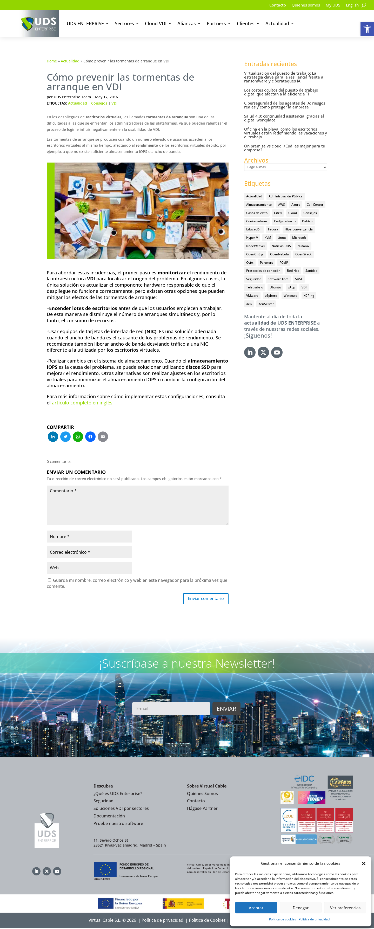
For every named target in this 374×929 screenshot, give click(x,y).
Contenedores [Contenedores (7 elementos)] (257, 221)
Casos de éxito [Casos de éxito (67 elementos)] (257, 213)
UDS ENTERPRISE (85, 23)
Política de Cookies (207, 921)
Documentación (109, 817)
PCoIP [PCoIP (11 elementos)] (283, 262)
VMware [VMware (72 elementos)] (252, 295)
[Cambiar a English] (352, 6)
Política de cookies (282, 919)
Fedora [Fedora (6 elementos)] (273, 229)
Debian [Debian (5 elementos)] (307, 221)
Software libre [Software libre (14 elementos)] (278, 279)
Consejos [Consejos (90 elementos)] (310, 213)
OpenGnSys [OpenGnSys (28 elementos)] (255, 254)
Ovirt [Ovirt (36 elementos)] (249, 262)
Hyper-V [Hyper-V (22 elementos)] (252, 237)
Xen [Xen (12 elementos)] (249, 304)
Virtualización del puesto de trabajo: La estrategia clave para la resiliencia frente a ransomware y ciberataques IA (283, 76)
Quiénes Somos (202, 794)
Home (52, 61)
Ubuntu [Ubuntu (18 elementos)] (275, 287)
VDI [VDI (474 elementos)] (304, 287)
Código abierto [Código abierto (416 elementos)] (285, 221)
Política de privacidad (314, 919)
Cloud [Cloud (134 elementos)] (292, 213)
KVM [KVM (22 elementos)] (267, 237)
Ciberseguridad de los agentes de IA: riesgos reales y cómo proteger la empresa (284, 104)
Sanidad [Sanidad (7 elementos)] (311, 270)
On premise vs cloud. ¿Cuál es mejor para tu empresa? (284, 147)
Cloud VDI (155, 23)
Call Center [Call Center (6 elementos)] (315, 204)
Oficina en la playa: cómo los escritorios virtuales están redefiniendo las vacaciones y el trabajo (285, 132)
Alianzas (186, 23)
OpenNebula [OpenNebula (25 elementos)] (279, 254)
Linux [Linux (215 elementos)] (282, 237)
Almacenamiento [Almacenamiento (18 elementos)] (259, 204)
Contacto (272, 5)
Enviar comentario (203, 599)
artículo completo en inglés (82, 402)
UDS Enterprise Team (72, 96)
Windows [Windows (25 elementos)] (290, 295)
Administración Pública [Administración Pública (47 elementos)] (286, 196)
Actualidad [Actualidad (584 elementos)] (254, 196)
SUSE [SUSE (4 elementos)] (299, 279)
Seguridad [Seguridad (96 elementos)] (253, 279)
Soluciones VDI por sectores (121, 809)
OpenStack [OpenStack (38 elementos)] (303, 254)
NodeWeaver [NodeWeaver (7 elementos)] (255, 246)
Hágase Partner (202, 809)
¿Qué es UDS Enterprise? (118, 794)
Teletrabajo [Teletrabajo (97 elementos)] (254, 287)
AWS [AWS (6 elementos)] (281, 204)
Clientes (246, 23)
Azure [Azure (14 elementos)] (295, 204)
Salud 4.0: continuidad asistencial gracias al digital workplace (284, 117)
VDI (114, 103)
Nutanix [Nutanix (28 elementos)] (303, 246)
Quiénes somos (302, 5)
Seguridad (103, 802)
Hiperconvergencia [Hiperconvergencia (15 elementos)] (299, 229)
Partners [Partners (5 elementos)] (266, 262)
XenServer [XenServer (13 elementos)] (266, 304)
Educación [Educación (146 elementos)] (254, 229)
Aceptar (256, 907)
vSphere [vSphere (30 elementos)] (271, 295)
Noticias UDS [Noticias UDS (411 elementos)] (281, 246)
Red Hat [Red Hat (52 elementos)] (293, 270)
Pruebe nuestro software (118, 824)
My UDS (331, 5)
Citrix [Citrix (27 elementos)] (278, 213)
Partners (216, 23)
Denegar (301, 907)
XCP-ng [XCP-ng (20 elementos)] (309, 295)
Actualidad (277, 23)
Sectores (124, 23)
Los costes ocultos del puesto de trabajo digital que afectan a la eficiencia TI (281, 91)
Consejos (99, 103)
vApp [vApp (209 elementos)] (291, 287)
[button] (367, 29)
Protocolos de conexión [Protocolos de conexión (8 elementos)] (263, 270)
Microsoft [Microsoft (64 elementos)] (299, 237)
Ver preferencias (345, 907)
